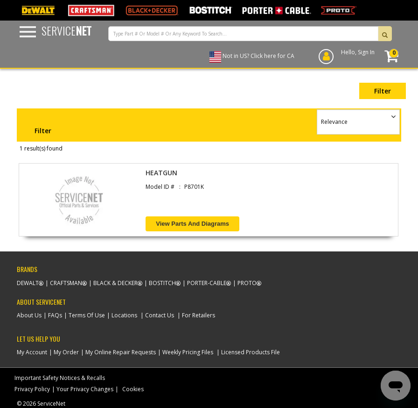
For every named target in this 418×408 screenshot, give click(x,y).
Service (66, 30)
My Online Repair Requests (120, 352)
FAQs (55, 315)
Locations (124, 315)
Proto (247, 283)
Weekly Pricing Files (187, 352)
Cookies (133, 389)
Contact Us (159, 315)
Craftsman (66, 283)
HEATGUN (161, 172)
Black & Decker (115, 283)
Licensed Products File (250, 352)
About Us (29, 315)
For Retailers (198, 315)
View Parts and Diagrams (192, 223)
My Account (32, 352)
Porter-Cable (206, 283)
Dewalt (28, 283)
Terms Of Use (87, 315)
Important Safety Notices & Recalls (59, 378)
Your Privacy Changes (84, 389)
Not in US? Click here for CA (258, 56)
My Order (66, 352)
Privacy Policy (32, 389)
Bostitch (162, 283)
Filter (382, 90)
